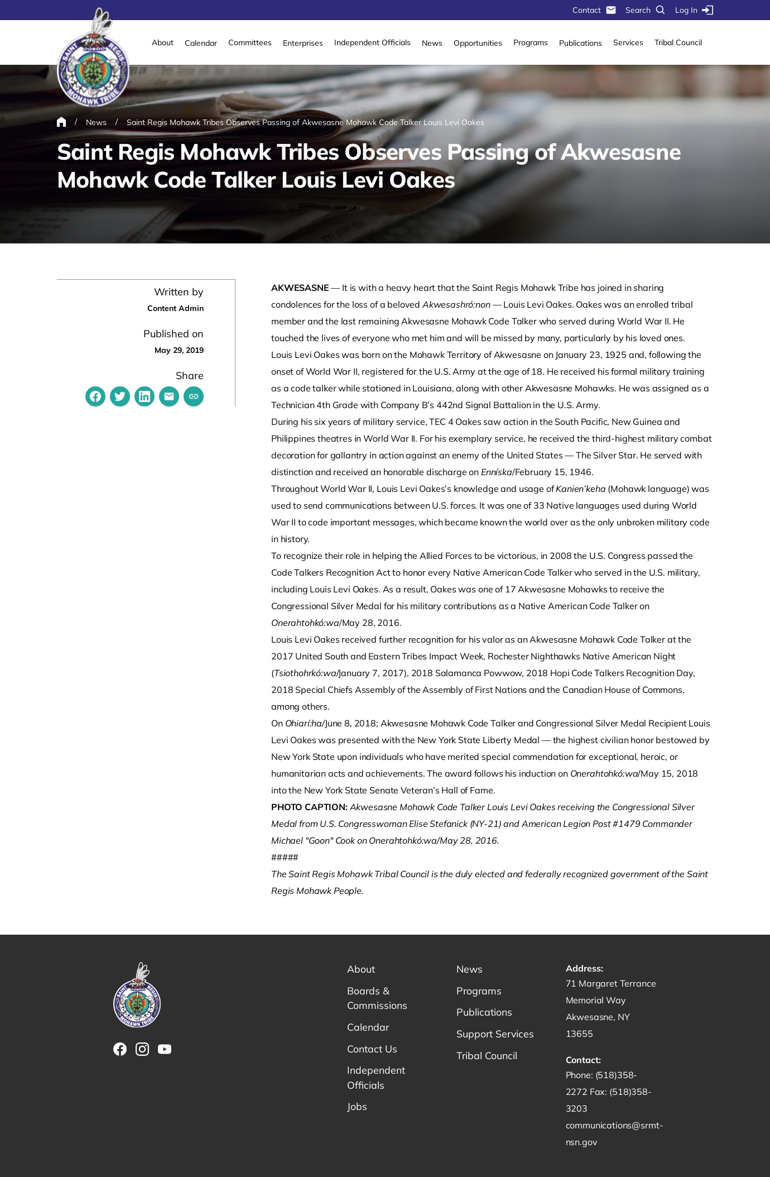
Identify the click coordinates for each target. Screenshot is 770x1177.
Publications (580, 43)
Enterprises (303, 43)
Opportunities (478, 43)
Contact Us (372, 1049)
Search (645, 10)
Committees (250, 42)
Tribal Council (678, 42)
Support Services (496, 1034)
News (432, 43)
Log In (694, 10)
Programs (530, 42)
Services (628, 42)
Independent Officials (372, 42)
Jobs (357, 1108)
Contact (594, 10)
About (163, 42)
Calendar (201, 43)
